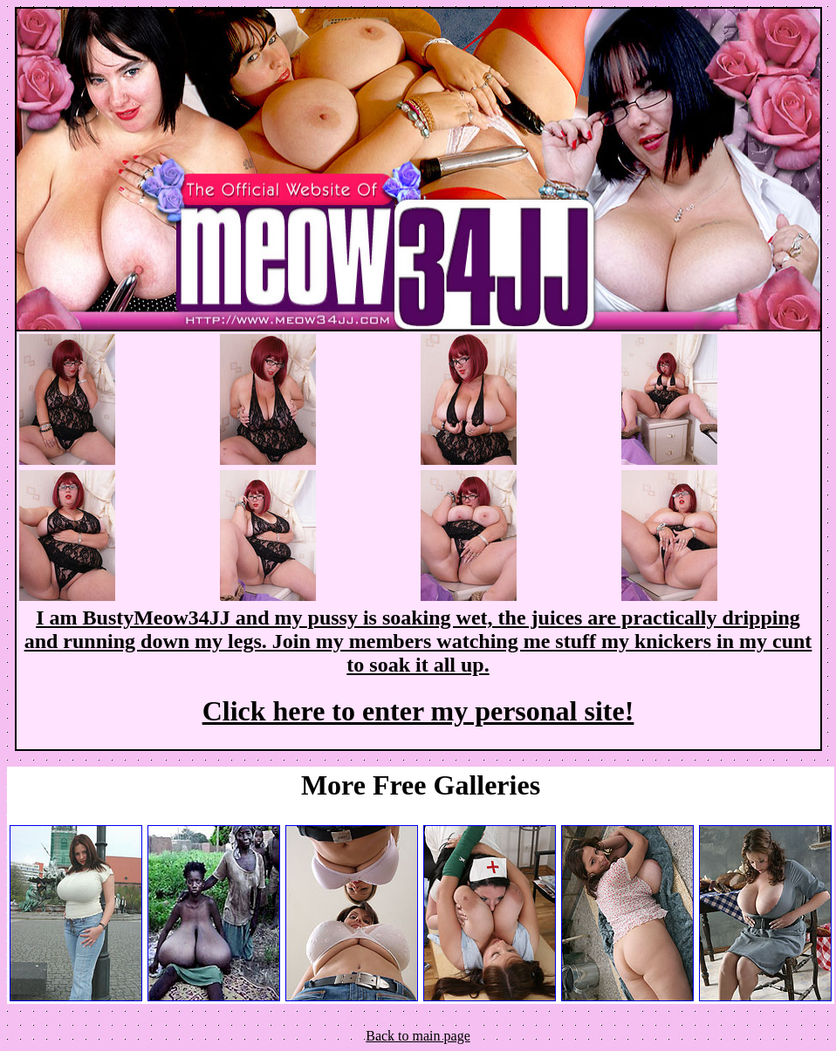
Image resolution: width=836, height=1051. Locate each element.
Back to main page (418, 1035)
